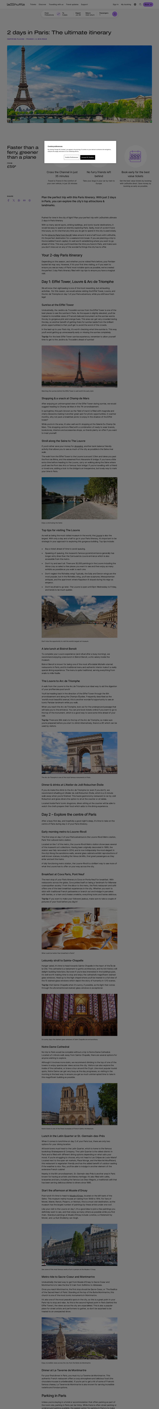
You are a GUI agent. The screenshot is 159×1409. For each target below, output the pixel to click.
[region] (80, 152)
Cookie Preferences (71, 157)
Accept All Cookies (87, 157)
